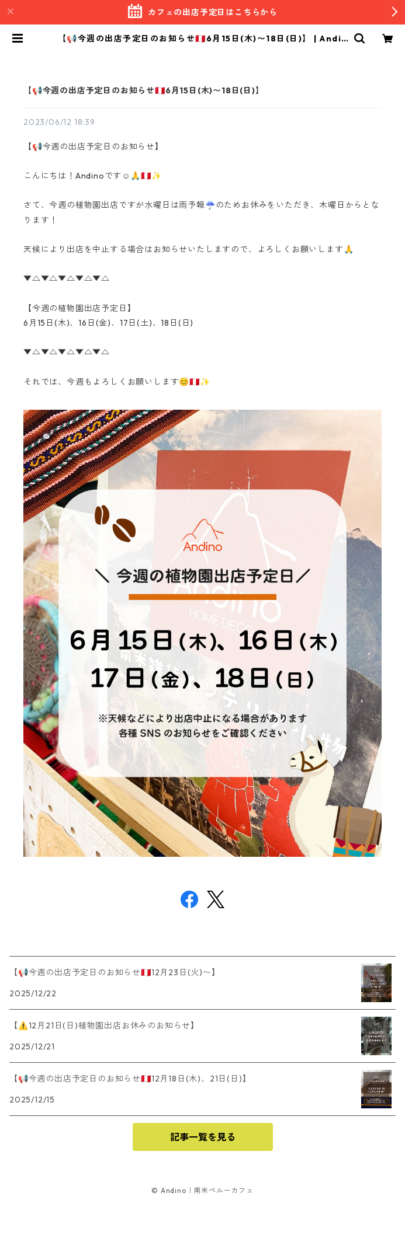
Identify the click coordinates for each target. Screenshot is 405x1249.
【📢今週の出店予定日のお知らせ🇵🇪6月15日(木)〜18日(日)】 (143, 90)
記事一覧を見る (203, 1137)
